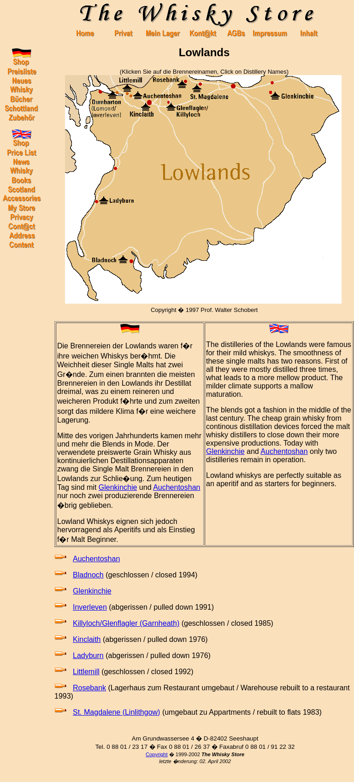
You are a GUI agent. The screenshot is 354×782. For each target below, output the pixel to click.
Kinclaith (86, 639)
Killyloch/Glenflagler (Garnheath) (126, 623)
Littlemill (86, 672)
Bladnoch (88, 575)
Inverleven (90, 607)
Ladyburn (88, 655)
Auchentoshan (176, 487)
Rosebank (89, 688)
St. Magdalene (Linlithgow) (116, 712)
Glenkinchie (118, 487)
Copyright (157, 754)
